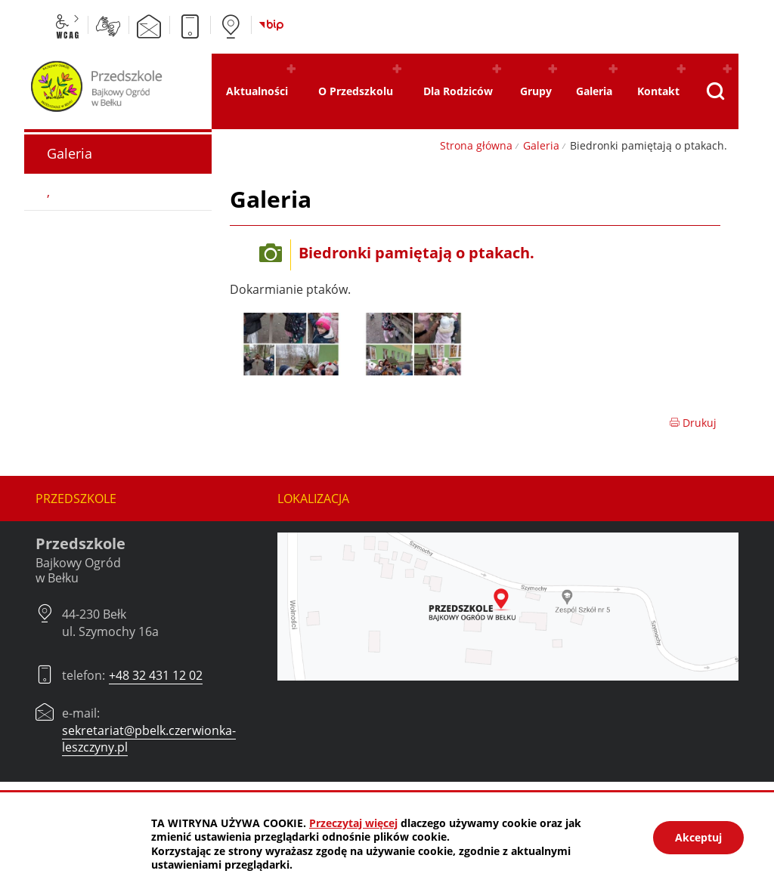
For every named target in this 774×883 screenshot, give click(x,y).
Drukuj (693, 422)
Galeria (541, 145)
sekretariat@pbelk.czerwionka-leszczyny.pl (149, 738)
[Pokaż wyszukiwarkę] (715, 91)
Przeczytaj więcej (353, 823)
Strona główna (476, 145)
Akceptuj (698, 837)
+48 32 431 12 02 (156, 675)
